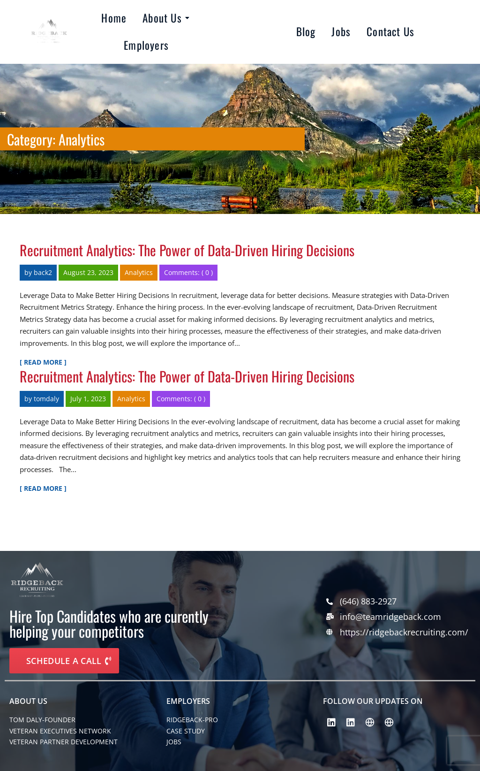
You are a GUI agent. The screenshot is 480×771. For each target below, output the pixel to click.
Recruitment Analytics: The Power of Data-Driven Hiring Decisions (187, 249)
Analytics (139, 272)
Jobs (341, 31)
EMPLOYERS (188, 701)
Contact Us (390, 31)
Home (114, 18)
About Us (163, 18)
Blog (306, 31)
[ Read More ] (43, 362)
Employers (146, 45)
